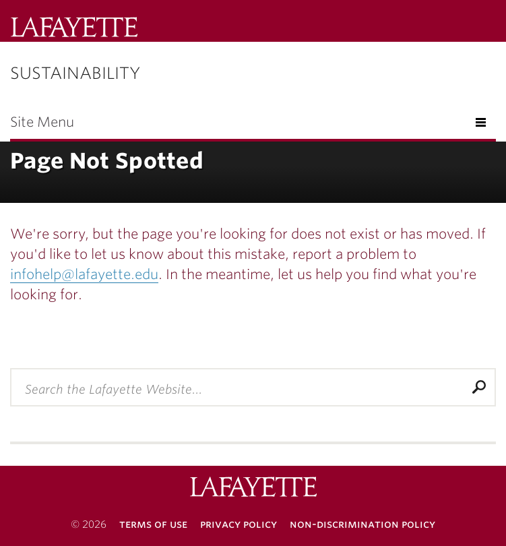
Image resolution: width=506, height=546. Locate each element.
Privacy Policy (238, 524)
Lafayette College (253, 488)
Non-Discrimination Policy (362, 524)
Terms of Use (153, 524)
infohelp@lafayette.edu (84, 274)
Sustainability (75, 73)
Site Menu (42, 122)
